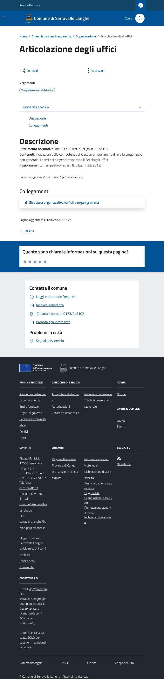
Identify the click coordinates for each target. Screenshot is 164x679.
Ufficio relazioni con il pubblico (32, 551)
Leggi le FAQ (92, 493)
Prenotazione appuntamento (97, 510)
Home (23, 36)
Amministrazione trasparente (51, 36)
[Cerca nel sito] (138, 18)
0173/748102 (28, 488)
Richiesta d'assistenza (97, 519)
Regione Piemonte (29, 5)
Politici (23, 431)
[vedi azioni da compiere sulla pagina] (95, 70)
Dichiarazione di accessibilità (65, 474)
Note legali (91, 465)
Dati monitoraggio (30, 662)
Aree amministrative (32, 394)
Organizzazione (86, 36)
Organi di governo (30, 412)
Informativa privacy (96, 459)
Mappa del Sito (124, 662)
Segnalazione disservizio (98, 500)
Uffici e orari (27, 561)
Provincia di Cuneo (63, 465)
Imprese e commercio (98, 394)
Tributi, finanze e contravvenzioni (98, 403)
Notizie (121, 394)
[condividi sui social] (29, 70)
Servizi (65, 662)
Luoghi (121, 420)
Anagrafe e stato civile (65, 397)
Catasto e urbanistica (65, 412)
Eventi (121, 426)
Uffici (22, 437)
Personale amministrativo (32, 422)
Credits (91, 662)
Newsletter (124, 464)
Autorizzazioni (61, 406)
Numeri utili (26, 567)
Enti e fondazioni (30, 406)
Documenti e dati (30, 400)
